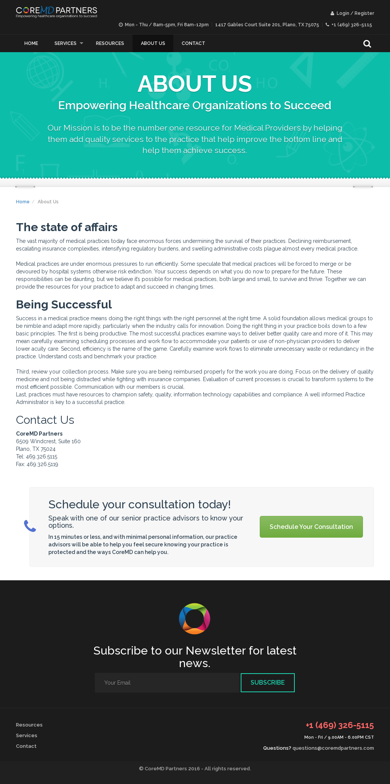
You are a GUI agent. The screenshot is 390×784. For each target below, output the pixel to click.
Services (65, 43)
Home (31, 43)
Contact (193, 43)
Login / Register (352, 13)
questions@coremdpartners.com (333, 748)
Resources (110, 43)
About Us (153, 43)
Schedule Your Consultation (311, 526)
